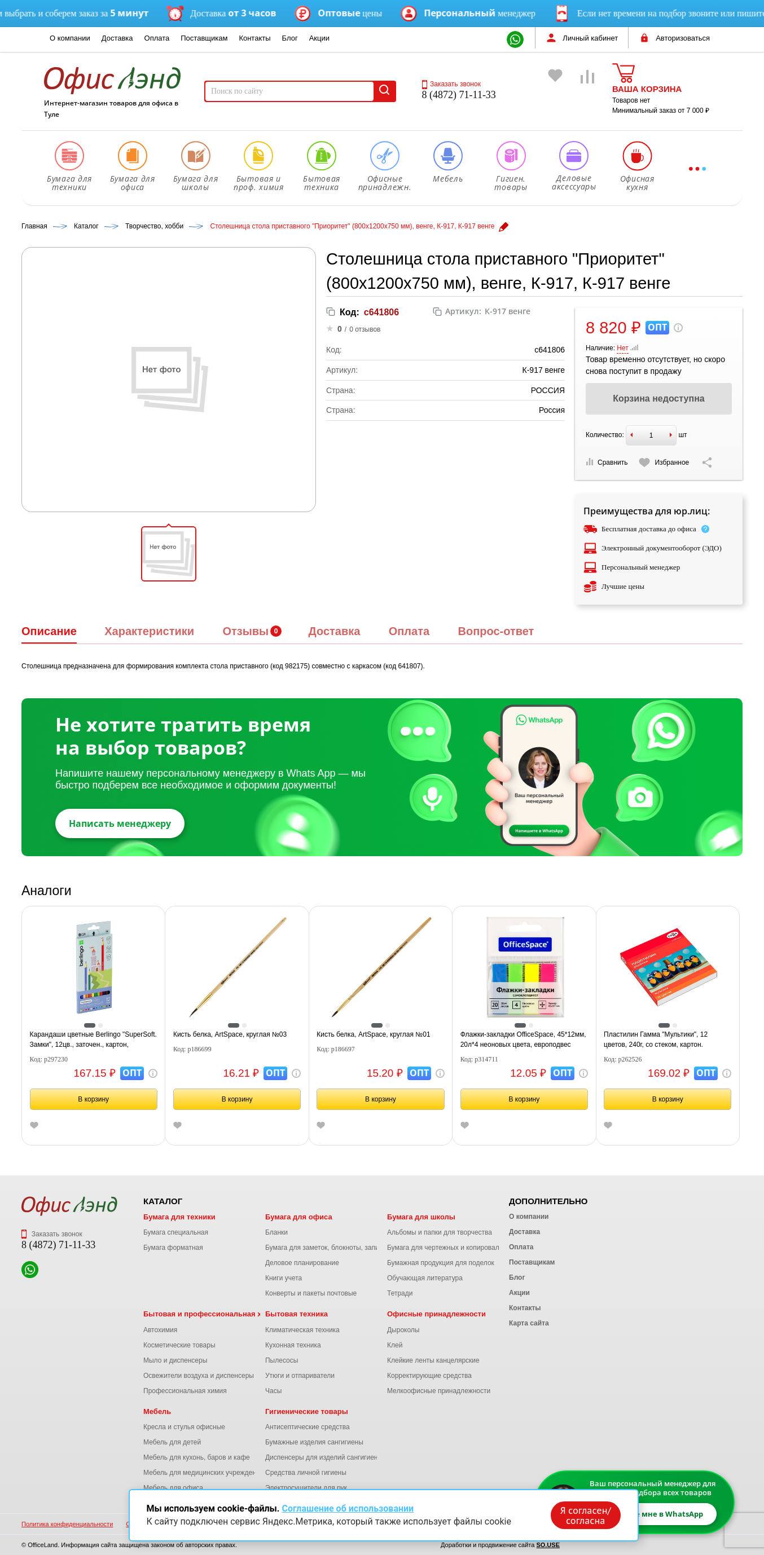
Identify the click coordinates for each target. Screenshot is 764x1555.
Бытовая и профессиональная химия (211, 1314)
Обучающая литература (425, 1278)
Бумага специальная (175, 1232)
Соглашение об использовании (348, 1508)
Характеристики (149, 631)
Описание (49, 631)
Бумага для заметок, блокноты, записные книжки (341, 1248)
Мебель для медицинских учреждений (203, 1473)
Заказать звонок (451, 84)
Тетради (399, 1293)
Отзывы (245, 631)
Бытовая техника (296, 1314)
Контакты (254, 38)
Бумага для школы (421, 1217)
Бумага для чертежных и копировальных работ (461, 1248)
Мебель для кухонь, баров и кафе (196, 1457)
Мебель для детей (172, 1442)
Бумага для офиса (298, 1217)
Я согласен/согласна (585, 1515)
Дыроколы (403, 1330)
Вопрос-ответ (496, 631)
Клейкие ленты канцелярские (433, 1360)
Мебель (157, 1411)
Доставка (117, 38)
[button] (168, 554)
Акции (319, 38)
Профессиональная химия (185, 1391)
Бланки (276, 1232)
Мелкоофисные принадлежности (438, 1391)
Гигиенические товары (306, 1411)
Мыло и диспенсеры (175, 1360)
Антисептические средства (307, 1427)
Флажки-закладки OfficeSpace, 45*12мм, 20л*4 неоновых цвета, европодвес (523, 1039)
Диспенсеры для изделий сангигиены (324, 1457)
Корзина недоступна (658, 398)
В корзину (93, 1099)
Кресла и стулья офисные (184, 1427)
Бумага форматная (173, 1248)
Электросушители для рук (306, 1488)
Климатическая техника (302, 1330)
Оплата (157, 38)
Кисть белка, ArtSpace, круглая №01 (373, 1034)
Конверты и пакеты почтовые (311, 1293)
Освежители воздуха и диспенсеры (198, 1376)
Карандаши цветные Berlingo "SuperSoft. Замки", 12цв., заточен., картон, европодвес (93, 1040)
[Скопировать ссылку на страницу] (707, 462)
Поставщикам (204, 38)
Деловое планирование (302, 1263)
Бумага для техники (179, 1217)
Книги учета (283, 1278)
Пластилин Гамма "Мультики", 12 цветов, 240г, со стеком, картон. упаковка (656, 1040)
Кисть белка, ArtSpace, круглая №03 (230, 1034)
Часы (273, 1391)
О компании (70, 38)
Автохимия (160, 1330)
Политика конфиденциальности (67, 1524)
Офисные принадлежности (436, 1314)
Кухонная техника (293, 1345)
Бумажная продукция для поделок (440, 1263)
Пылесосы (281, 1360)
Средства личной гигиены (305, 1473)
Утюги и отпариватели (300, 1376)
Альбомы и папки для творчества (439, 1232)
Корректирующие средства (429, 1376)
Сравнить (606, 462)
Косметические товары (179, 1345)
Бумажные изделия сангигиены (314, 1442)
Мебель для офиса (173, 1488)
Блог (290, 38)
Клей (394, 1345)
